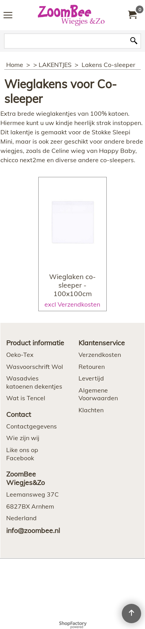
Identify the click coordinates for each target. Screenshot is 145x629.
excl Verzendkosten (72, 304)
